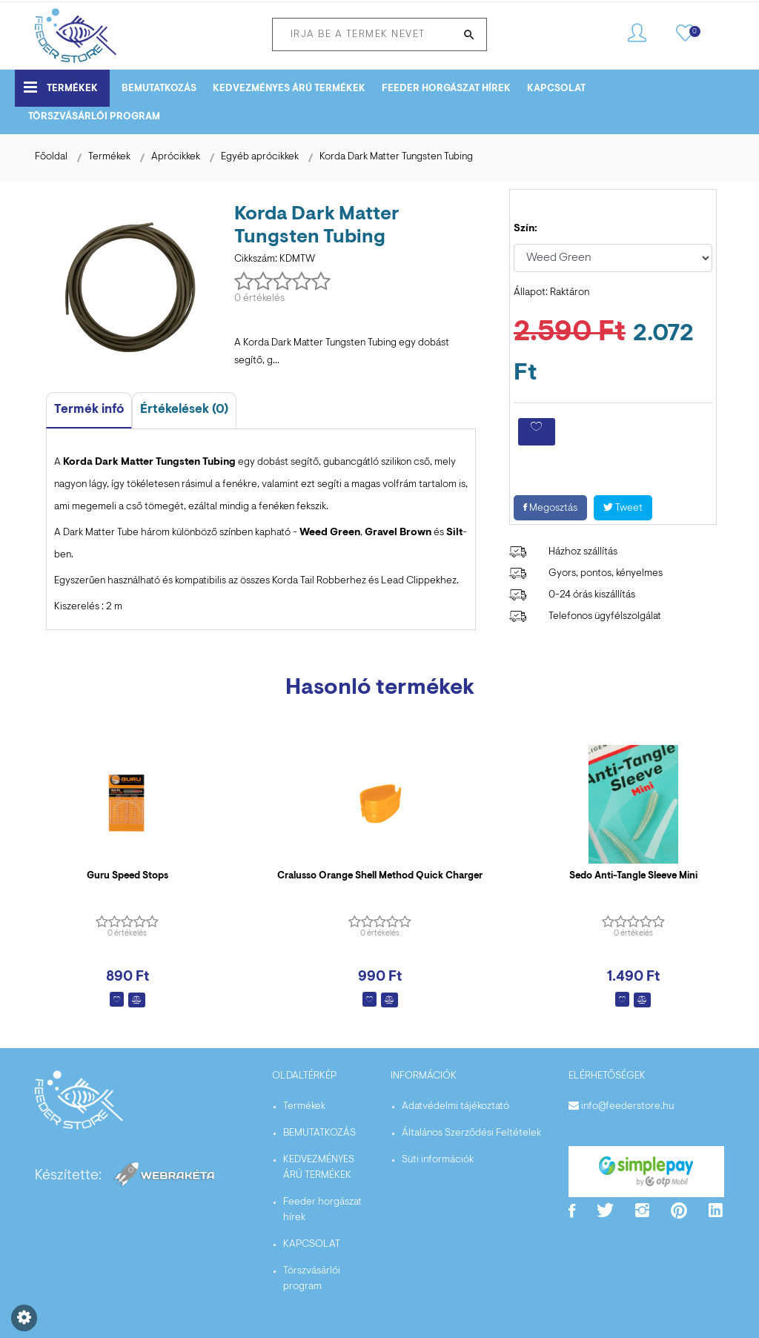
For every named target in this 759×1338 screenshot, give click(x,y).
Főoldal (51, 157)
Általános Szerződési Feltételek (471, 1133)
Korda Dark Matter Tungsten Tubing (396, 157)
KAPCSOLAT (556, 88)
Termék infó (89, 409)
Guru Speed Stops (127, 876)
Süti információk (438, 1160)
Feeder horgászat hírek (446, 88)
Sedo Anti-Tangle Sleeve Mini (633, 876)
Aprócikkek (175, 157)
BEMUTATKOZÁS (159, 88)
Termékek (61, 87)
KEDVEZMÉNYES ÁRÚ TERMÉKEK (289, 88)
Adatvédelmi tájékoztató (455, 1107)
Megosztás (550, 508)
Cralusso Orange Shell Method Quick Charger (380, 876)
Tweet (623, 508)
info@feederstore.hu (627, 1107)
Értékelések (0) (184, 409)
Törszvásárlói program (94, 117)
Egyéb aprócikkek (260, 157)
